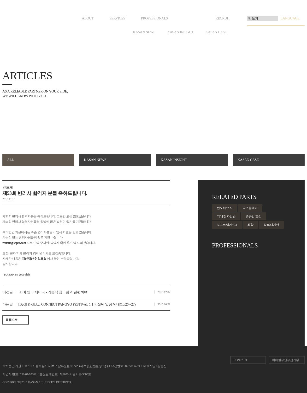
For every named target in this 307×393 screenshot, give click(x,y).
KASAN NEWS (144, 32)
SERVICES (117, 18)
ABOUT (88, 18)
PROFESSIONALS (154, 18)
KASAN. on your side (18, 22)
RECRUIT (222, 18)
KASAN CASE (216, 32)
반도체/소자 (225, 208)
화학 (250, 225)
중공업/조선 (253, 216)
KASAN (10, 359)
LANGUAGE (290, 18)
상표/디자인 (271, 225)
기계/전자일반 (226, 216)
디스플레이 (250, 208)
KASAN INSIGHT (180, 32)
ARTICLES (192, 18)
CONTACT (240, 360)
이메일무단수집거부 (285, 360)
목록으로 (12, 320)
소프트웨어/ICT (227, 225)
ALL (10, 160)
